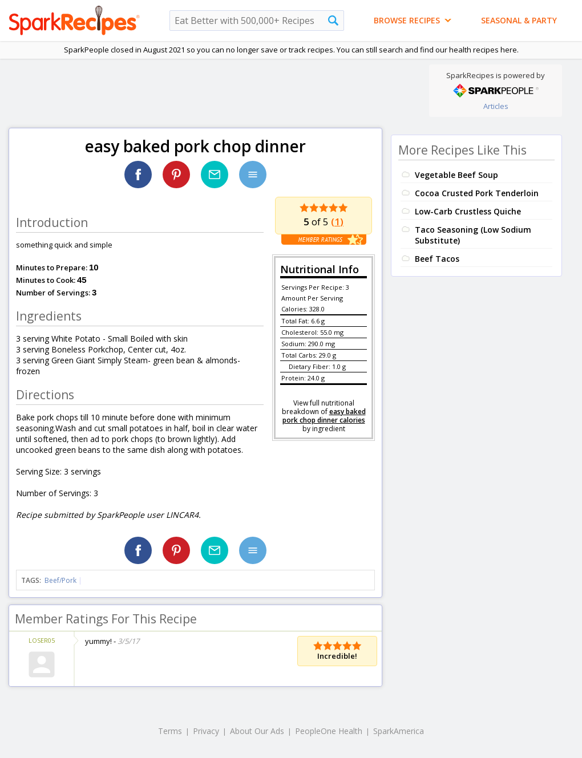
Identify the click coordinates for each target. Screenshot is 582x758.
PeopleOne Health (328, 730)
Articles (495, 106)
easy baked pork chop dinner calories (324, 416)
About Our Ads (257, 730)
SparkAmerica (398, 730)
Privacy (206, 730)
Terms (170, 730)
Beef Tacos (437, 258)
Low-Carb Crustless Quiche (468, 211)
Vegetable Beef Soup (456, 174)
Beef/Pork (60, 580)
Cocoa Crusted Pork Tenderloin (477, 193)
